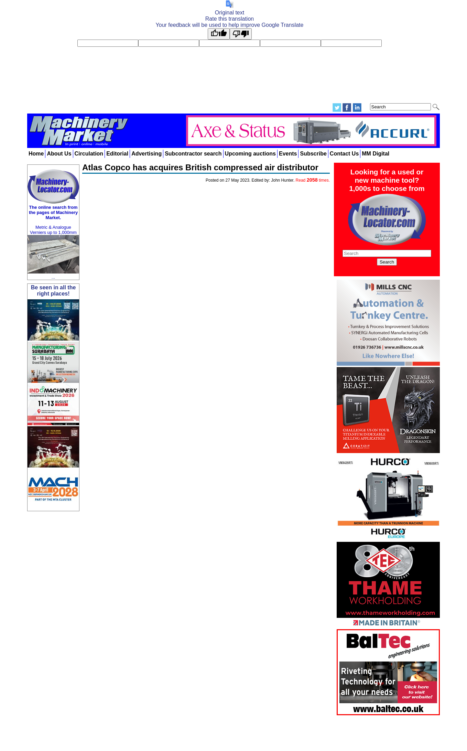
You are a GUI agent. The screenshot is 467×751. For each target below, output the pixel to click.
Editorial (117, 154)
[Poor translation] (241, 34)
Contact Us (344, 154)
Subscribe (313, 154)
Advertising (146, 154)
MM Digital (375, 154)
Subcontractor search (193, 154)
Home (36, 154)
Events (288, 154)
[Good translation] (219, 34)
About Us (59, 154)
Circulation (89, 154)
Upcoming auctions (250, 154)
